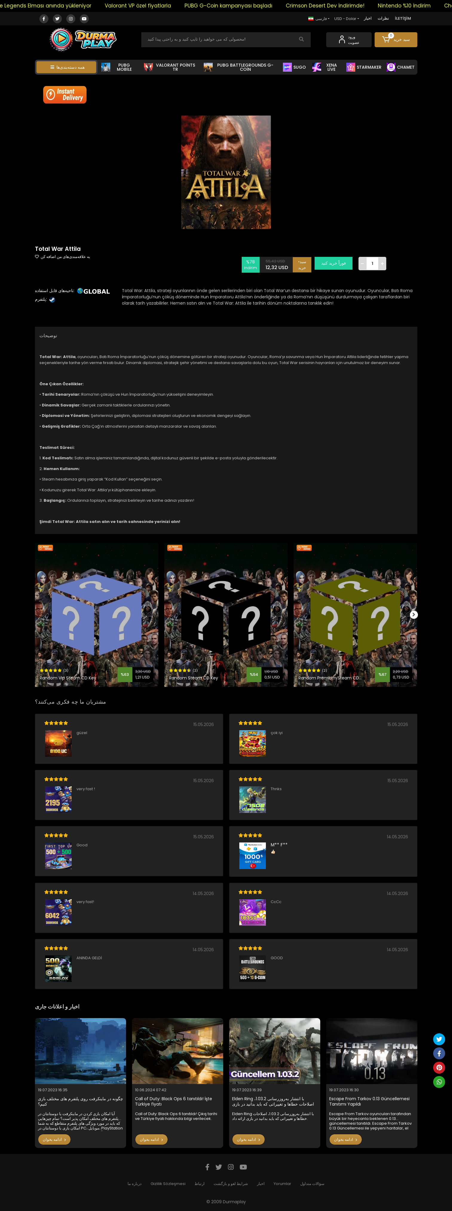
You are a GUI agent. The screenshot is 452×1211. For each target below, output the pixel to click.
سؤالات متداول (312, 1184)
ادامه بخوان (54, 1139)
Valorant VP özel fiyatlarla (150, 5)
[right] (417, 614)
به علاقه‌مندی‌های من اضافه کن (62, 257)
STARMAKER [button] (363, 67)
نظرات (383, 18)
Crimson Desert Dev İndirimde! (337, 5)
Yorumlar (282, 1184)
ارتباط (199, 1184)
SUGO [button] (294, 67)
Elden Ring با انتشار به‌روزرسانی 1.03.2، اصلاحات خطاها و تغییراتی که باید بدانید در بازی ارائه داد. (273, 1101)
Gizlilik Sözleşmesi (168, 1184)
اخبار (368, 18)
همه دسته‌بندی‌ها (67, 67)
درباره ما (135, 1184)
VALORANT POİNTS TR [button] (169, 67)
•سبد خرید (304, 263)
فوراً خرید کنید (336, 263)
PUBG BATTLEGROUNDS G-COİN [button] (238, 67)
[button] (396, 39)
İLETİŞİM (403, 18)
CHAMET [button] (401, 67)
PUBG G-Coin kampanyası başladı (241, 5)
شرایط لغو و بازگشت (231, 1184)
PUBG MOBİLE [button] (116, 67)
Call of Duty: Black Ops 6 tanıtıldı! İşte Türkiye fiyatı (173, 1101)
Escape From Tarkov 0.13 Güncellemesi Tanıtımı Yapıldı (369, 1101)
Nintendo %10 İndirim (416, 5)
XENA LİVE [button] (324, 67)
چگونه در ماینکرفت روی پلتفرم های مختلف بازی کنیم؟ (80, 1101)
